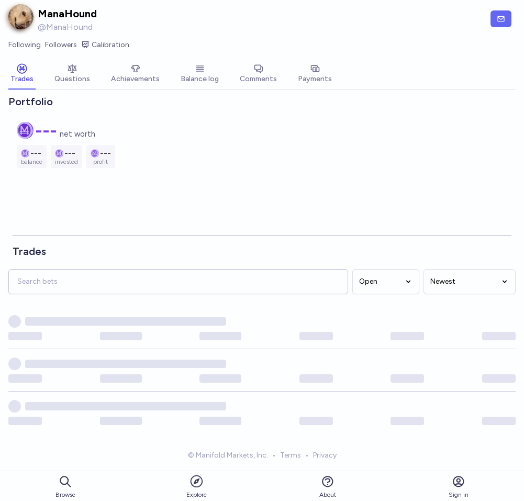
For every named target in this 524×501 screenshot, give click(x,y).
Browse (65, 486)
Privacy (325, 456)
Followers (61, 44)
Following (24, 44)
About (327, 486)
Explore (196, 486)
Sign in (459, 486)
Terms (290, 456)
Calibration (105, 45)
